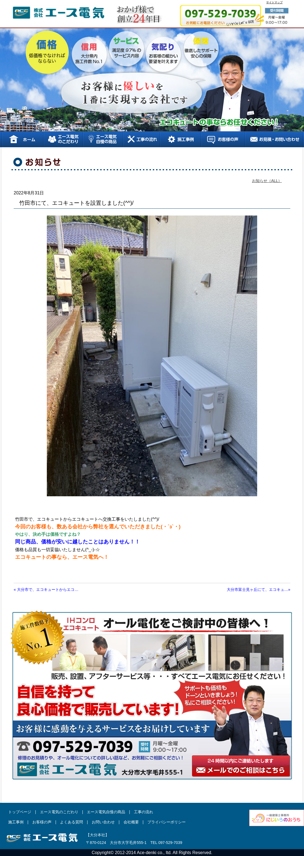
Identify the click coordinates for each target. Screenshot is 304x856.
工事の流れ (141, 139)
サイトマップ (274, 2)
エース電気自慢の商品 (103, 139)
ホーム (22, 139)
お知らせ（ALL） (267, 180)
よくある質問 (71, 822)
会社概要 (131, 822)
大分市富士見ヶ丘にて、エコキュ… (258, 589)
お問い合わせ (103, 822)
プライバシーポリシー (166, 822)
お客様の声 (223, 139)
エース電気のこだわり (63, 139)
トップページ (19, 812)
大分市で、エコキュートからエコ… (46, 589)
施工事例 (180, 139)
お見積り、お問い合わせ (274, 139)
